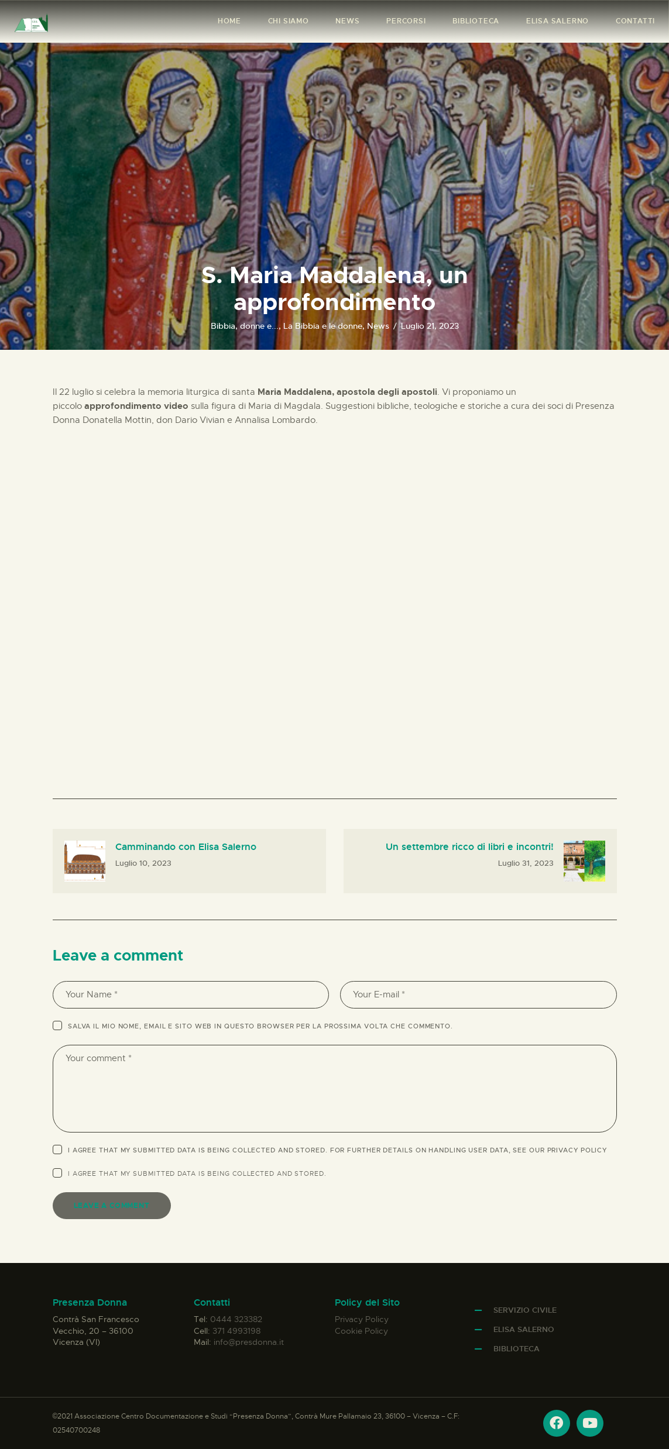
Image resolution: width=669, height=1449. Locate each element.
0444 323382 (236, 1319)
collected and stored (278, 1173)
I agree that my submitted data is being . (197, 1173)
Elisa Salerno (523, 1329)
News (378, 326)
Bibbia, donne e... (245, 326)
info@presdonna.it (249, 1342)
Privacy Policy (577, 1150)
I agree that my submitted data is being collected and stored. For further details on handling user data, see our (337, 1150)
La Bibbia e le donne (322, 326)
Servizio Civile (525, 1310)
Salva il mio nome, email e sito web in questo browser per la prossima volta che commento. (260, 1026)
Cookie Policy (361, 1331)
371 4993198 (236, 1331)
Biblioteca (516, 1349)
